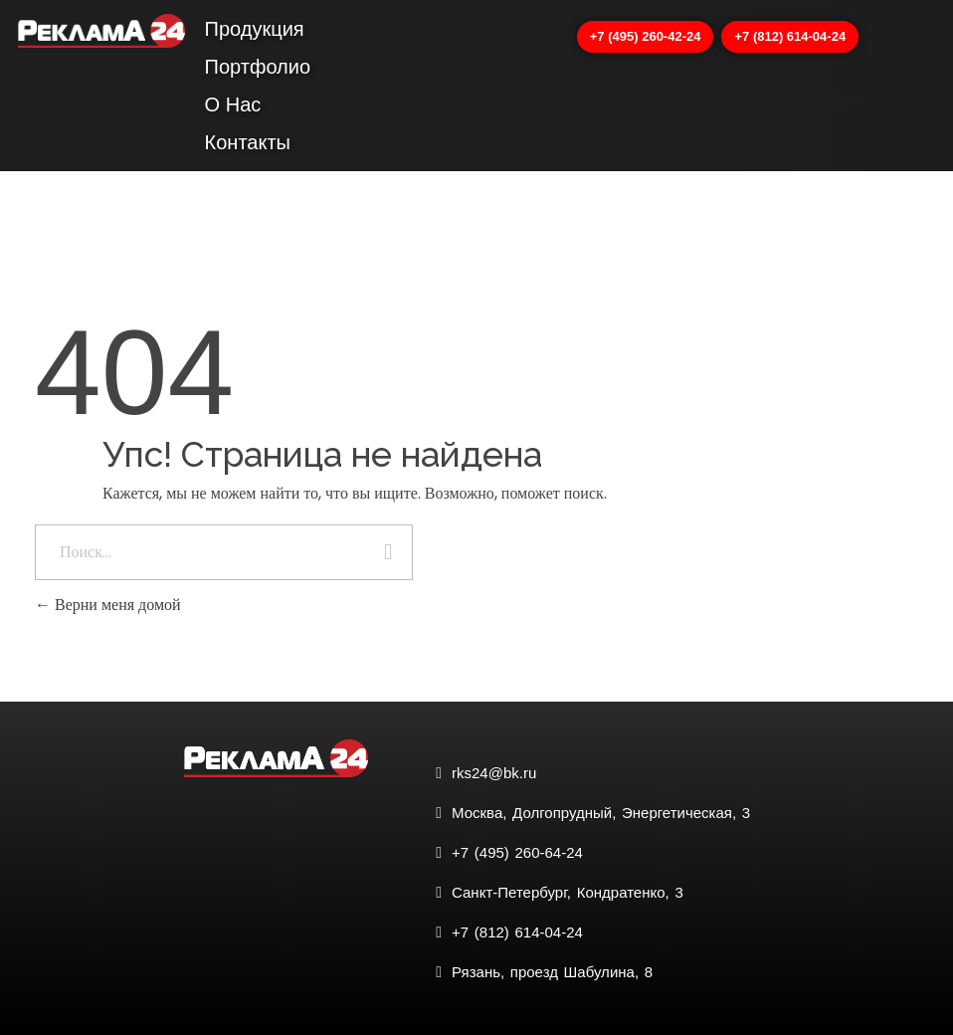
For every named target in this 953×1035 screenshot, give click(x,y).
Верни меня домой (108, 604)
